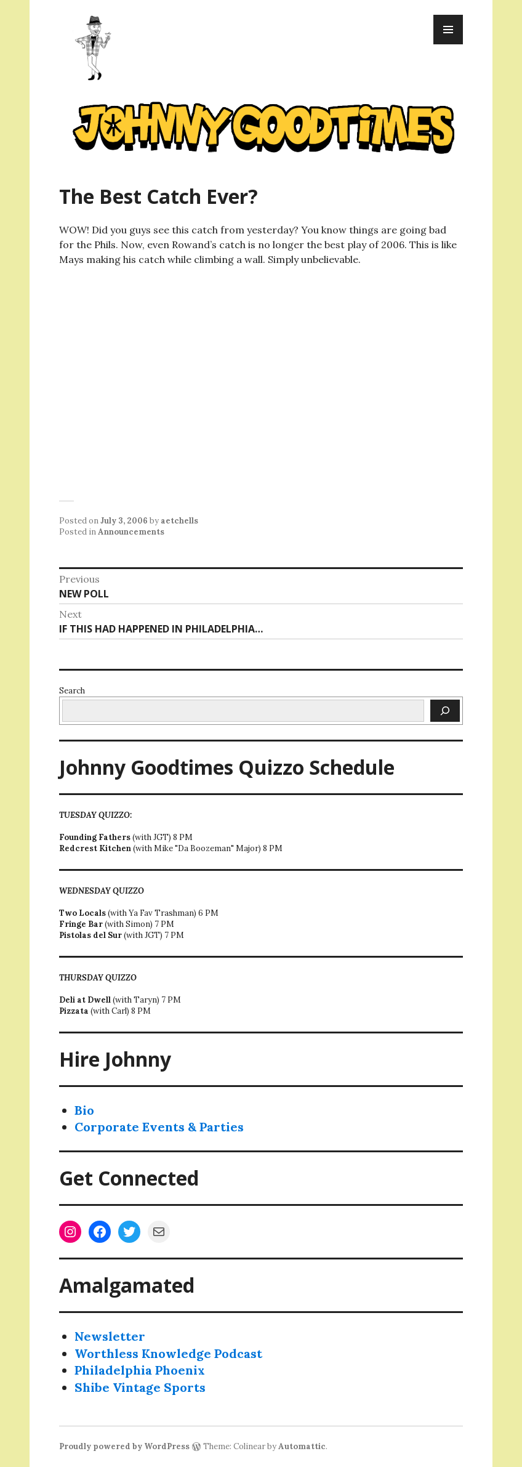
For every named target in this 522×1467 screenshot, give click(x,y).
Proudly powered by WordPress (124, 1446)
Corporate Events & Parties (159, 1126)
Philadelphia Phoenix (139, 1370)
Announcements (131, 532)
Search (72, 690)
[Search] (445, 711)
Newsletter (109, 1336)
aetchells (179, 520)
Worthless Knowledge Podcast (168, 1353)
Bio (84, 1110)
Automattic (302, 1446)
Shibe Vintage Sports (140, 1387)
